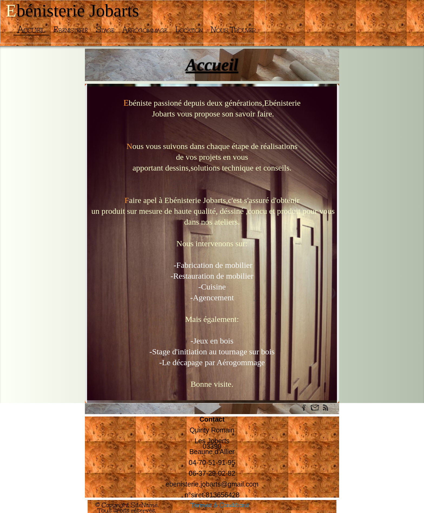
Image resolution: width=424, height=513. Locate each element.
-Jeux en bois (212, 340)
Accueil (31, 29)
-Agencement (212, 297)
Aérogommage (144, 29)
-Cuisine (212, 286)
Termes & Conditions (220, 505)
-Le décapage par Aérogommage (212, 362)
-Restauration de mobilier (212, 275)
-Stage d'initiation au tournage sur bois (212, 351)
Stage (105, 29)
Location (189, 29)
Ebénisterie (71, 29)
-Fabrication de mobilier (211, 265)
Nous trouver (233, 29)
